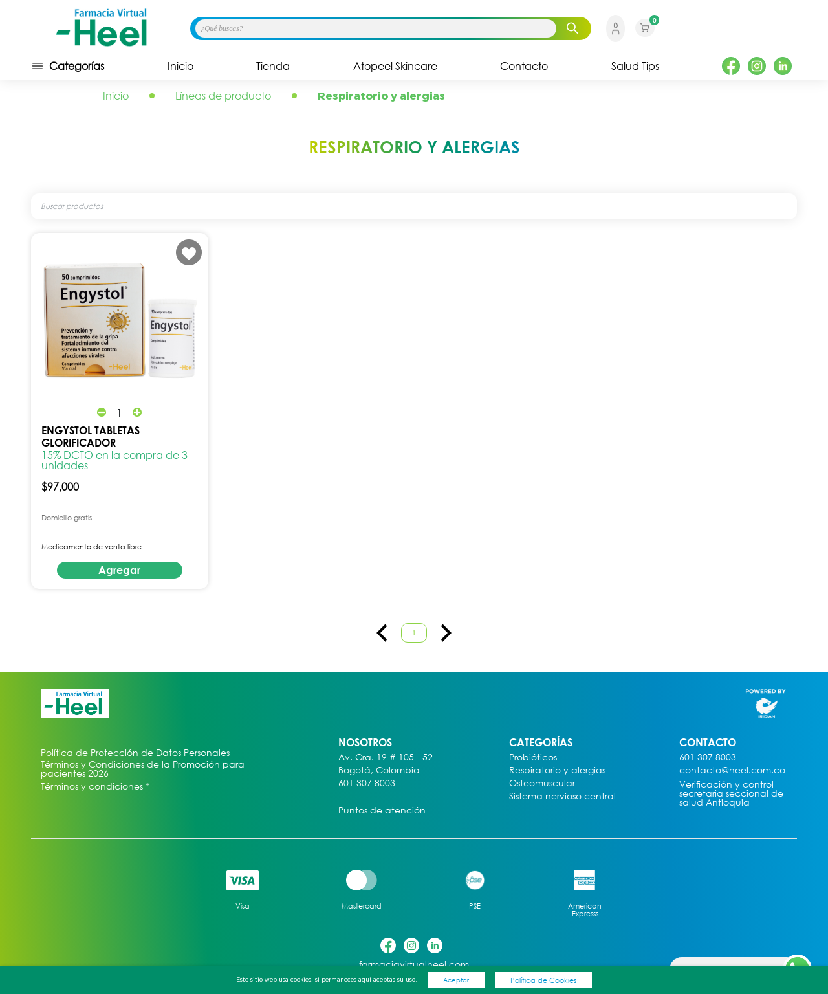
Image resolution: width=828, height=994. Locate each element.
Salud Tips (635, 66)
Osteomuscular (542, 783)
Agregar (119, 570)
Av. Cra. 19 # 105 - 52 (385, 757)
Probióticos (533, 757)
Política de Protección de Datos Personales (135, 753)
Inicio (180, 66)
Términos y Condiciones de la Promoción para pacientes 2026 (143, 769)
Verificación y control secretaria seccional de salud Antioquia (731, 794)
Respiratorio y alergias (557, 770)
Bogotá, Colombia (379, 770)
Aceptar (456, 980)
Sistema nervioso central (562, 796)
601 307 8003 (366, 783)
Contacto (524, 66)
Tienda (273, 66)
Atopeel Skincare (395, 66)
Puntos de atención (382, 810)
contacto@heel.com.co (732, 770)
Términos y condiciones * (95, 786)
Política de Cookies (543, 980)
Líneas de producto (223, 96)
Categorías (67, 66)
